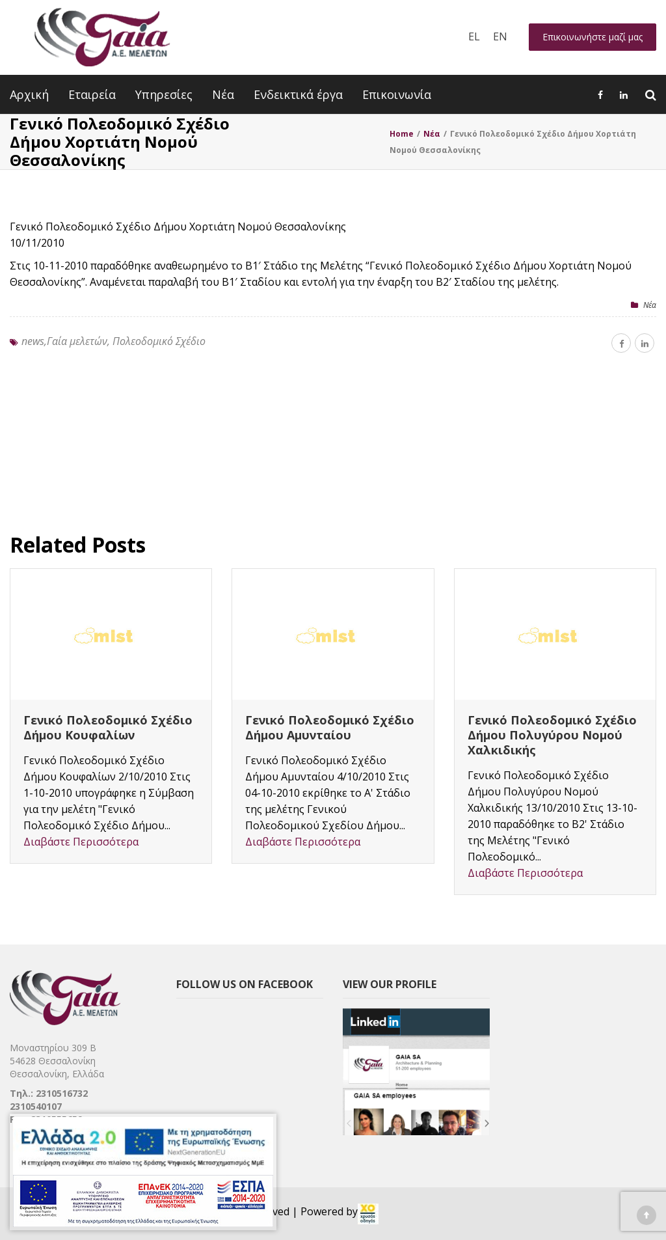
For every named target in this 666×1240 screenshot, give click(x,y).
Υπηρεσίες (164, 94)
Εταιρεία (92, 94)
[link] (368, 1214)
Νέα (223, 94)
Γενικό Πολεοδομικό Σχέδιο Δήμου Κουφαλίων (108, 727)
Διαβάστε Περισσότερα (81, 841)
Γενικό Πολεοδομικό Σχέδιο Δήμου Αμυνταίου (329, 727)
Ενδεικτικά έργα (298, 94)
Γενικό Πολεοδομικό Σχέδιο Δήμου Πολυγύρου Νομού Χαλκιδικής (552, 735)
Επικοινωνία (396, 94)
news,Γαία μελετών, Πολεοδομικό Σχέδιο (113, 341)
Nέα (649, 304)
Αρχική (29, 94)
